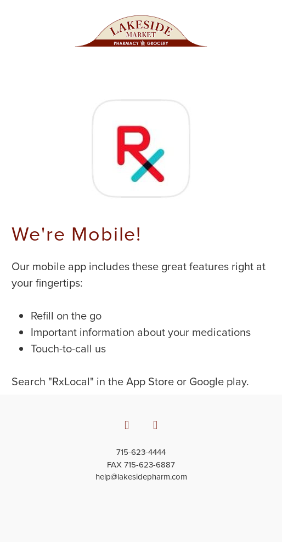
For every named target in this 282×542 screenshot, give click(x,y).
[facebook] (127, 425)
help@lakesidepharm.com (141, 476)
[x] (155, 425)
